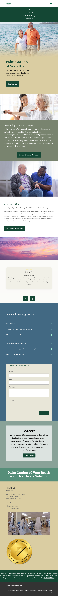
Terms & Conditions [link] (30, 590)
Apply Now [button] (29, 455)
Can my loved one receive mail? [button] (16, 343)
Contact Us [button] (12, 84)
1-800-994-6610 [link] (49, 578)
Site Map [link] (11, 590)
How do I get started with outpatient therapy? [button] (21, 329)
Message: (12, 387)
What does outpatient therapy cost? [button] (17, 335)
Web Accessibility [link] (42, 590)
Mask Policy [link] (29, 19)
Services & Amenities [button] (14, 228)
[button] (50, 4)
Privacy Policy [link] (19, 590)
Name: (11, 372)
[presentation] (22, 405)
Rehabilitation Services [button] (29, 155)
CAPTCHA (12, 400)
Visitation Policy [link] (29, 16)
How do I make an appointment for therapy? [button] (21, 349)
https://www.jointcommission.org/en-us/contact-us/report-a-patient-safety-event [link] (32, 576)
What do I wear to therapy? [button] (15, 354)
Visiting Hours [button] (10, 323)
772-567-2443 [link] (29, 13)
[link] (8, 3)
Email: (11, 379)
